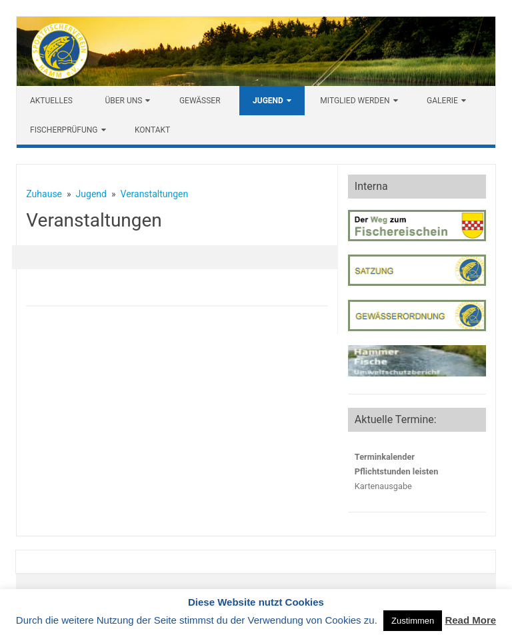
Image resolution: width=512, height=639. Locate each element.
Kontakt (152, 130)
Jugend (268, 100)
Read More (470, 620)
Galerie (442, 100)
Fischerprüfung (64, 130)
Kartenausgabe (383, 486)
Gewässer (200, 100)
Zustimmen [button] (412, 621)
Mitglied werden (354, 100)
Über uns (123, 100)
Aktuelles (51, 100)
